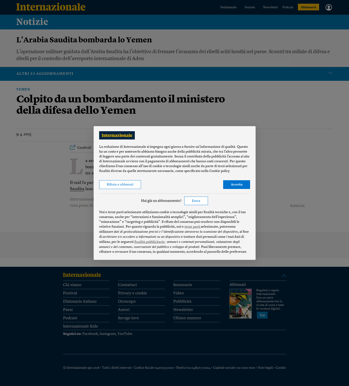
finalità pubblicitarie (149, 242)
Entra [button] (196, 201)
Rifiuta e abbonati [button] (120, 184)
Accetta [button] (236, 184)
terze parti (193, 227)
